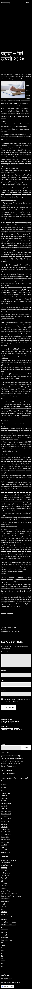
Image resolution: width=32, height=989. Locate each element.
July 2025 (4, 795)
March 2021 (4, 850)
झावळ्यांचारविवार (5, 891)
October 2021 (5, 837)
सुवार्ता (2, 958)
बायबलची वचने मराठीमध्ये (7, 917)
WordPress (16, 982)
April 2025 (4, 801)
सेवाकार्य (3, 961)
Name (3, 670)
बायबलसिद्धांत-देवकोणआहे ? (8, 924)
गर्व (2, 881)
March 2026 (4, 790)
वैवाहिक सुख (4, 948)
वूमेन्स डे (3, 945)
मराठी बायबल (5, 3)
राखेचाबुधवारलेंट (5, 937)
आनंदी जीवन (4, 870)
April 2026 (4, 788)
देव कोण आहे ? (12, 773)
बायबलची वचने (5, 914)
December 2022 (6, 811)
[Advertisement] (16, 28)
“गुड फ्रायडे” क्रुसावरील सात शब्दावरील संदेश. (12, 758)
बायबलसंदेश (17, 631)
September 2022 (6, 819)
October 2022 (5, 816)
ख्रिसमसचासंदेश (5, 875)
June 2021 (4, 847)
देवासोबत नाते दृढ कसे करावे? (8, 766)
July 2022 (4, 824)
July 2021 (4, 845)
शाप (2, 953)
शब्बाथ (3, 950)
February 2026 (5, 793)
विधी (2, 943)
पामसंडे (3, 904)
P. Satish (3, 773)
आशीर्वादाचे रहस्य (5, 873)
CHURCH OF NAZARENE (8, 860)
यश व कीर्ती (4, 935)
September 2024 (6, 803)
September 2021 (6, 839)
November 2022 (6, 814)
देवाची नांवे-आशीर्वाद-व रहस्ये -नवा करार (11, 896)
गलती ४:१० (4, 883)
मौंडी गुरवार (4, 932)
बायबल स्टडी (4, 912)
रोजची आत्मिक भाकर (6, 940)
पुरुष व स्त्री (4, 906)
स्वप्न (2, 966)
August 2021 (5, 842)
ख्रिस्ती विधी (4, 878)
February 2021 (5, 852)
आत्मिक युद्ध (4, 868)
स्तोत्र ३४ (3, 963)
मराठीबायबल (4, 930)
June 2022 (4, 827)
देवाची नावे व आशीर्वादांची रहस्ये (9, 893)
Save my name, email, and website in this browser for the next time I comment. (17, 700)
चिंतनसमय (11, 631)
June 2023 (4, 808)
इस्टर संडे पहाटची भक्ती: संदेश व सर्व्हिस (11, 756)
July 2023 (4, 806)
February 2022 (5, 829)
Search (3, 744)
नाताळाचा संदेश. (5, 901)
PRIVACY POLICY (6, 979)
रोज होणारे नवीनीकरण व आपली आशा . (11, 763)
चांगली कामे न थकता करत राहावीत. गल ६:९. (12, 761)
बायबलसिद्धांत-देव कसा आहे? (8, 922)
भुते (2, 927)
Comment (4, 652)
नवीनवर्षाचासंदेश (5, 899)
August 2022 (5, 821)
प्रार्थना (2, 909)
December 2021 (6, 832)
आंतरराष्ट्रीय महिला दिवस (7, 865)
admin (4, 629)
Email (3, 680)
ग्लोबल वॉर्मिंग (4, 886)
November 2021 (6, 834)
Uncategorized (5, 862)
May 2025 (4, 798)
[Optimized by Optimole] (7, 986)
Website (3, 690)
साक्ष (2, 956)
